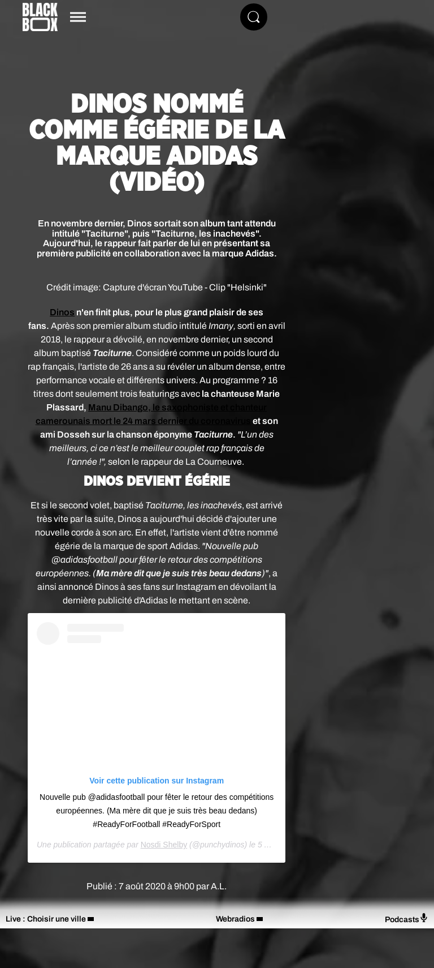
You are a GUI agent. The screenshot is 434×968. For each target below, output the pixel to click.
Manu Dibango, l (121, 407)
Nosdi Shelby (164, 844)
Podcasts (406, 918)
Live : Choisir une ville (46, 919)
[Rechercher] (253, 17)
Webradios (235, 919)
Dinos (62, 312)
